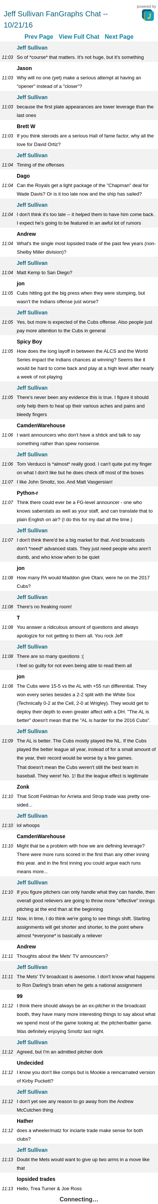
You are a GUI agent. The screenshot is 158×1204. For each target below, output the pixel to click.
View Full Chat (79, 37)
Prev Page (39, 37)
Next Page (119, 37)
